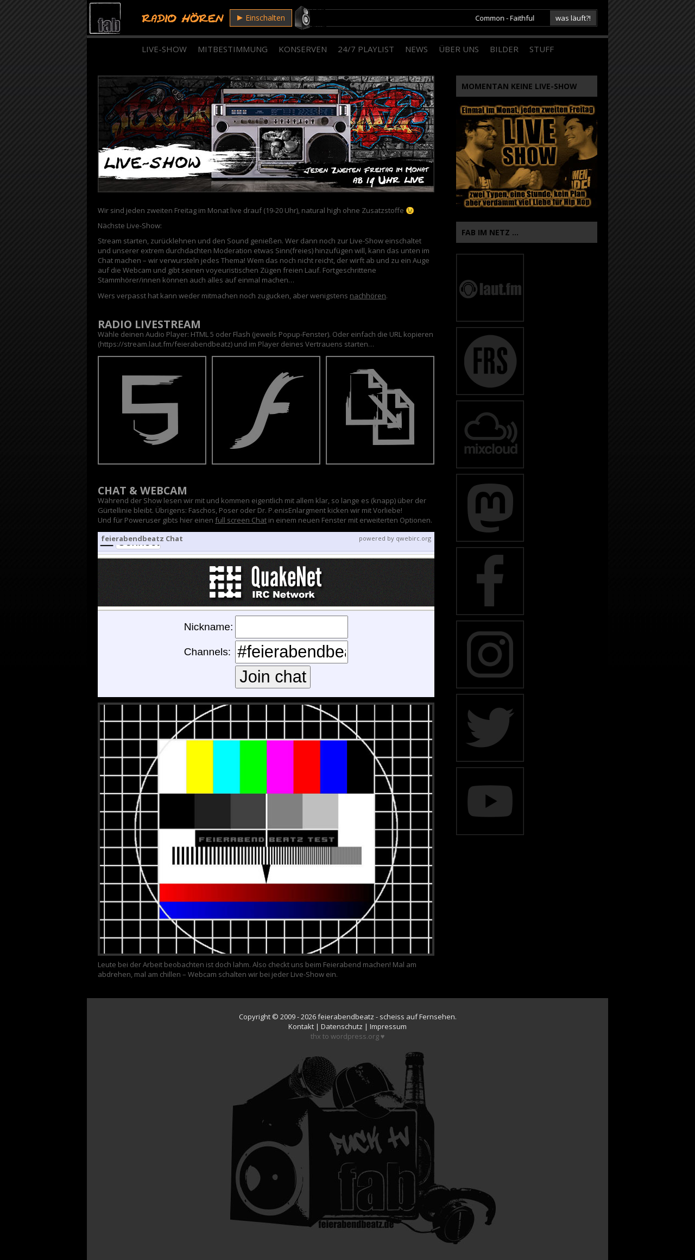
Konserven (303, 48)
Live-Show (164, 48)
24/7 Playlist (366, 48)
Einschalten (261, 17)
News (416, 48)
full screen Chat (241, 520)
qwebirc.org (413, 538)
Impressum (388, 1026)
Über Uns (459, 48)
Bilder (504, 48)
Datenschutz (342, 1026)
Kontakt (301, 1026)
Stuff (541, 48)
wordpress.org (355, 1036)
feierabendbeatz (346, 1016)
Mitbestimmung (233, 48)
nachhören (368, 295)
